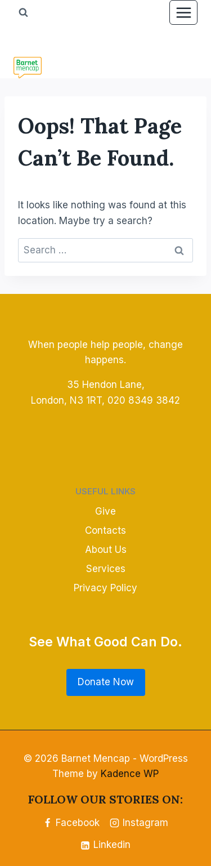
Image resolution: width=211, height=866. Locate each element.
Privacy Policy (105, 587)
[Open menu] (183, 12)
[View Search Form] (23, 12)
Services (105, 568)
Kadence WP (130, 773)
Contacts (105, 530)
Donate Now (106, 682)
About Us (106, 549)
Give (105, 511)
